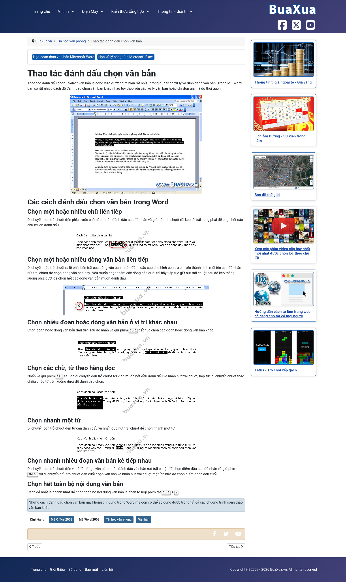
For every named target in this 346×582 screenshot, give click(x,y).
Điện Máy (90, 11)
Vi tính (63, 11)
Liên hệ (107, 569)
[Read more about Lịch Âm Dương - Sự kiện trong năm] (284, 114)
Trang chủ (41, 11)
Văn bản (143, 519)
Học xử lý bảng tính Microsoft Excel (126, 57)
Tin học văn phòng (119, 519)
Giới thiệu (57, 569)
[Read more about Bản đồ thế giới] (284, 172)
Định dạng (37, 519)
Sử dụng (74, 569)
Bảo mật (91, 569)
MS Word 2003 (89, 519)
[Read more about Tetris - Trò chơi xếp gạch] (284, 347)
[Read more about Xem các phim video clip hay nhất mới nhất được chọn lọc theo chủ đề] (284, 226)
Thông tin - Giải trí (172, 11)
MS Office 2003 (61, 519)
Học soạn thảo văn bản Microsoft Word (63, 57)
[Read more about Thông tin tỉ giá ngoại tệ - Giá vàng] (284, 59)
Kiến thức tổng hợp (127, 11)
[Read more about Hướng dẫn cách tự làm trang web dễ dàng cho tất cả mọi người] (284, 289)
